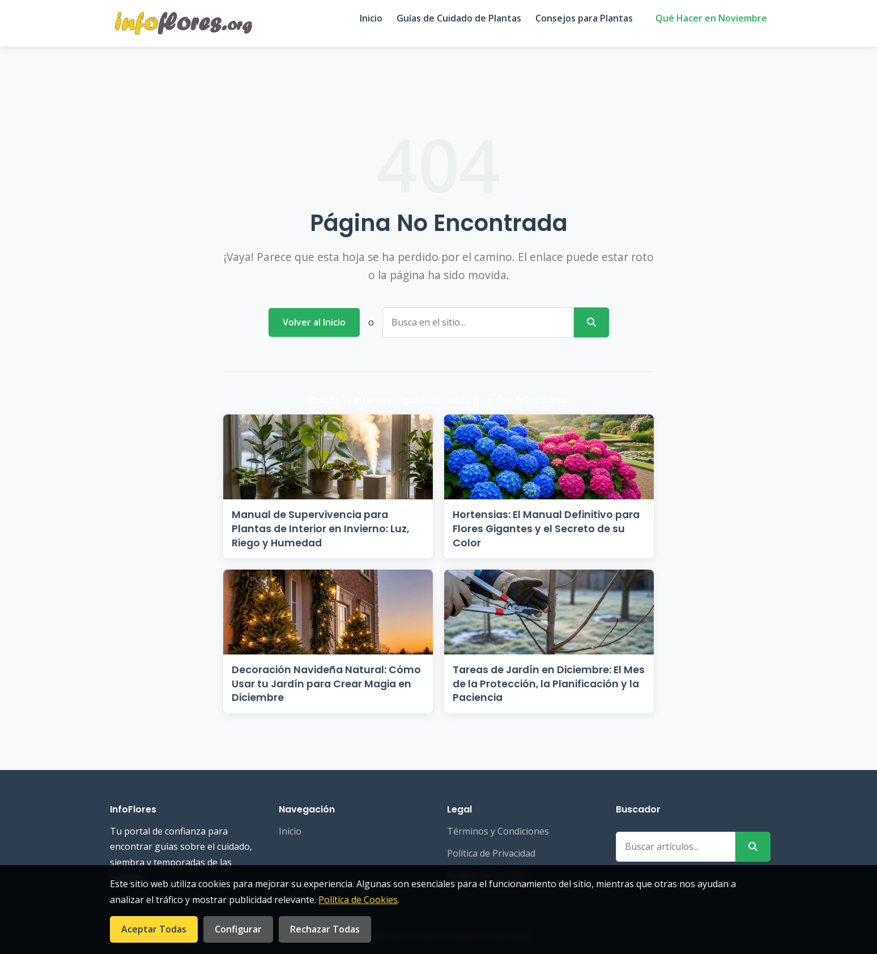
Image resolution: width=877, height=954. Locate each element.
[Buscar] (591, 322)
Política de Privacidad (491, 853)
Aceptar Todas (153, 929)
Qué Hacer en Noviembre (711, 18)
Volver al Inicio (314, 322)
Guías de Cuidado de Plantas (459, 18)
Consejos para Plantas (584, 18)
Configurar (238, 929)
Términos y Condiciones (498, 831)
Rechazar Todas (325, 929)
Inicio (371, 18)
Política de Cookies (358, 899)
